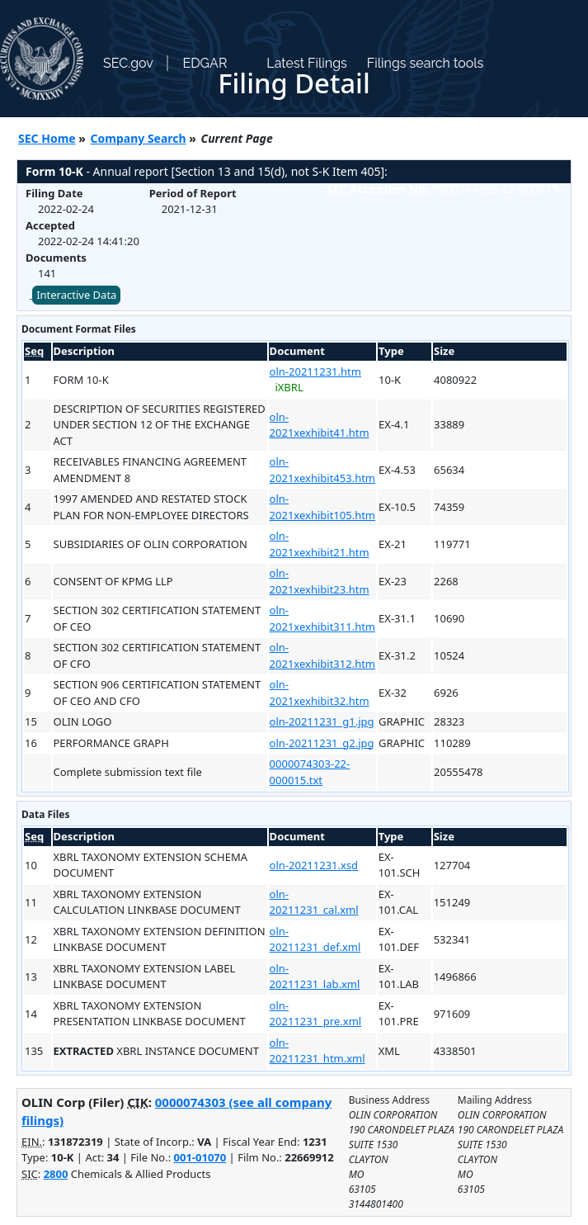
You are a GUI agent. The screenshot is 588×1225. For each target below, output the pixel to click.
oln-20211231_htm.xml (317, 1051)
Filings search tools (425, 63)
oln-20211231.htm (315, 371)
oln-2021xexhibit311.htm (322, 618)
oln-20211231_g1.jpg (322, 721)
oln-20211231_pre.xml (316, 1013)
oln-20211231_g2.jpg (322, 742)
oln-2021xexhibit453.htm (322, 469)
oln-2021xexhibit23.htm (319, 581)
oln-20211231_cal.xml (314, 902)
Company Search (138, 138)
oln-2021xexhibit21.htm (319, 544)
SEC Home (47, 138)
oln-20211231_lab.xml (315, 976)
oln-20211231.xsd (314, 865)
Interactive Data (76, 294)
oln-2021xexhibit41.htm (319, 425)
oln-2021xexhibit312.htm (322, 655)
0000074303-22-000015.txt (310, 772)
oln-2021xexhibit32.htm (319, 692)
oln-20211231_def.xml (315, 939)
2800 (56, 1173)
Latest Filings (306, 63)
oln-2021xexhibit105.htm (322, 507)
